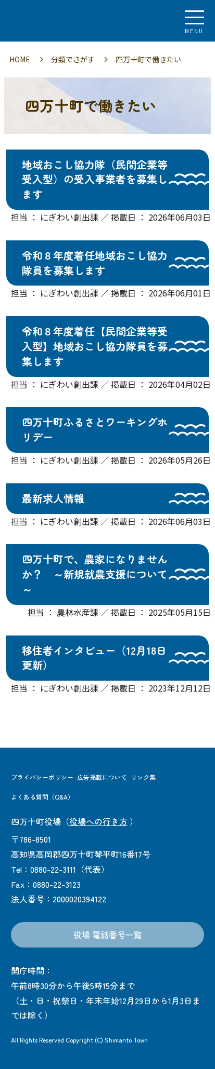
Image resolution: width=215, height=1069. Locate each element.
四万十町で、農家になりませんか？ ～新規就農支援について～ (95, 574)
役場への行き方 (98, 821)
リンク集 (143, 777)
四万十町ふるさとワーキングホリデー (95, 429)
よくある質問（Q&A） (42, 796)
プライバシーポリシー (42, 777)
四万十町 (65, 21)
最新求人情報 (53, 498)
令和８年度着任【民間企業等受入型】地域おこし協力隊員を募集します (95, 346)
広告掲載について (102, 777)
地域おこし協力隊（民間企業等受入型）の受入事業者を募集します (95, 179)
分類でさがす (73, 59)
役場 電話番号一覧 (107, 934)
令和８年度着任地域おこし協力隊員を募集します (95, 263)
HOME (19, 59)
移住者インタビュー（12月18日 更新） (94, 658)
